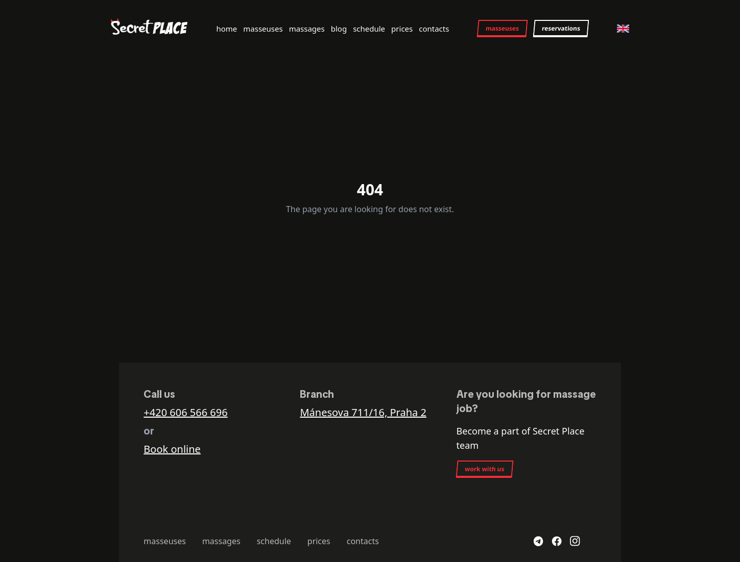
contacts (434, 28)
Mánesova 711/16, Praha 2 (363, 412)
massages (307, 28)
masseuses (262, 28)
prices (402, 28)
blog (339, 28)
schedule (369, 28)
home (226, 28)
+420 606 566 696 (185, 412)
